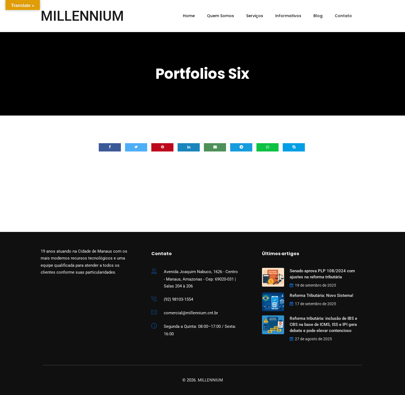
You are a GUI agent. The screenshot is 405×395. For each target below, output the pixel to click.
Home (189, 16)
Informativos (288, 16)
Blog (318, 16)
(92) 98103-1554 (178, 299)
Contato (343, 16)
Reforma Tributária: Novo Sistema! (321, 295)
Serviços (254, 16)
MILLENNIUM (82, 16)
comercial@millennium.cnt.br (191, 312)
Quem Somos (220, 16)
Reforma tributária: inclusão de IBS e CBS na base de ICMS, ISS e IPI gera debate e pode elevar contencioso (323, 324)
